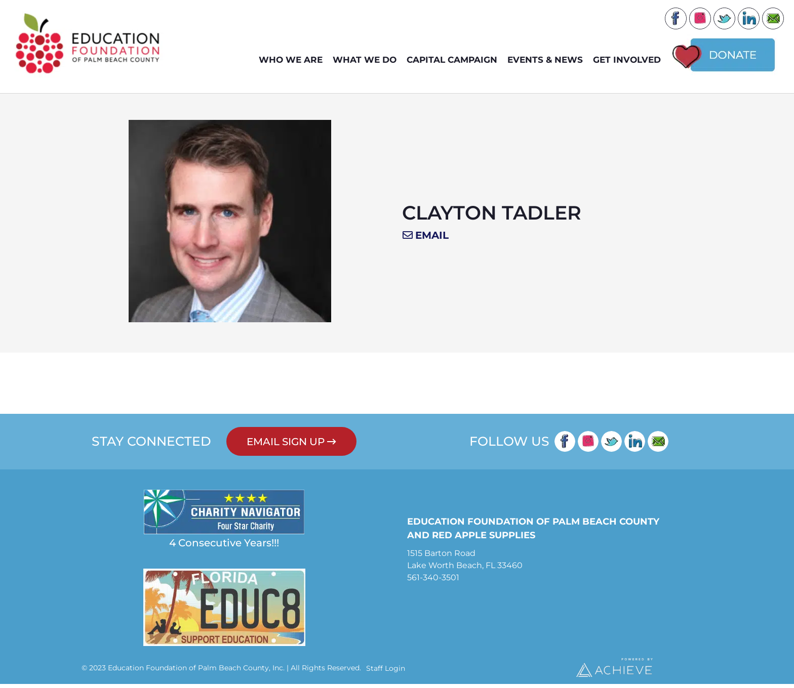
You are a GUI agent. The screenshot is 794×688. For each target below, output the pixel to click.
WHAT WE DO (367, 60)
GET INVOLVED (629, 60)
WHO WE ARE (293, 60)
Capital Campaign (454, 60)
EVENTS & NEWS (547, 60)
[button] (425, 240)
